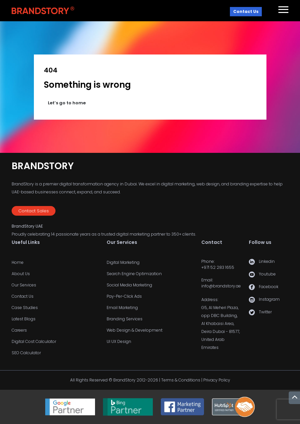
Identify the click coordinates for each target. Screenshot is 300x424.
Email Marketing (122, 307)
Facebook (268, 286)
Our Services (24, 285)
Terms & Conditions (180, 380)
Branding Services (125, 319)
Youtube (267, 274)
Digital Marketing (123, 262)
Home (18, 262)
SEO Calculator (26, 353)
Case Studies (25, 307)
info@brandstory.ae (221, 286)
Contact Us (245, 11)
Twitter (265, 312)
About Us (21, 273)
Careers (19, 330)
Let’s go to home (67, 103)
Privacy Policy (216, 380)
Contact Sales (33, 211)
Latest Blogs (24, 319)
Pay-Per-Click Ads (124, 296)
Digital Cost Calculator (34, 341)
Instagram (269, 299)
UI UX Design (119, 341)
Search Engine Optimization (134, 273)
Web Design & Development (134, 330)
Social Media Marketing (129, 285)
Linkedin (267, 261)
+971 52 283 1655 (217, 267)
